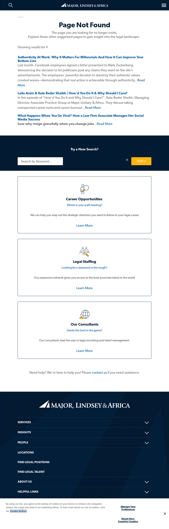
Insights (24, 432)
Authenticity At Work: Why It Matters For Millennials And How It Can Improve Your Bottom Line (80, 59)
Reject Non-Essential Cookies (128, 520)
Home (84, 5)
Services (24, 422)
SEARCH (141, 161)
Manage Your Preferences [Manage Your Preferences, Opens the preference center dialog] (128, 508)
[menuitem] (84, 437)
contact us (99, 372)
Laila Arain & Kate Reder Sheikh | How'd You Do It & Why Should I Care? (73, 93)
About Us (25, 481)
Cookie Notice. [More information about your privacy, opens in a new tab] (18, 511)
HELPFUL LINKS (28, 491)
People (23, 442)
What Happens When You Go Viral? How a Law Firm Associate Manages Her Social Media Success (81, 117)
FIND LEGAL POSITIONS (34, 462)
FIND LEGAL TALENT (31, 472)
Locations (26, 452)
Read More (93, 108)
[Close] (165, 514)
